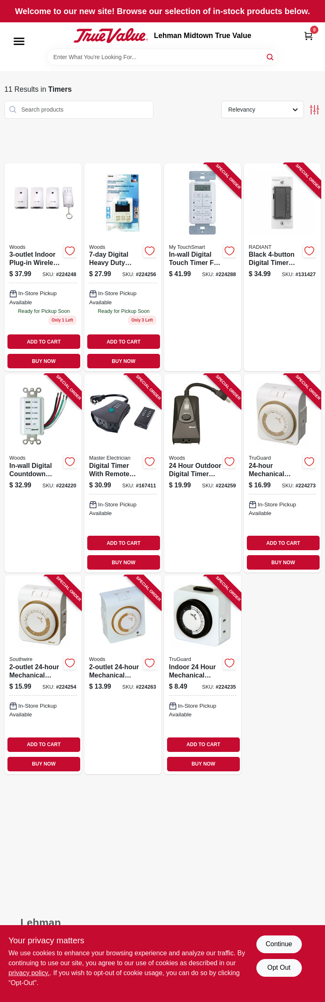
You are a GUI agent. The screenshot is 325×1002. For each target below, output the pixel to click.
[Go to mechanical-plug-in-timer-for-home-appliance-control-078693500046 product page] (43, 674)
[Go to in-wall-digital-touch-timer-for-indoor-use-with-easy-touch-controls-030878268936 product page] (202, 267)
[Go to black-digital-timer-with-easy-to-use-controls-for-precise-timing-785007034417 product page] (282, 267)
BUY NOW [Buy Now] (43, 361)
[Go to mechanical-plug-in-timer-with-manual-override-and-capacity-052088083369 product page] (282, 473)
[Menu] (19, 41)
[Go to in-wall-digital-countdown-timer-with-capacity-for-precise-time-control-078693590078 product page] (43, 473)
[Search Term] (162, 57)
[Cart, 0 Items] (308, 35)
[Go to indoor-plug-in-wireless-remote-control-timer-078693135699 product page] (43, 267)
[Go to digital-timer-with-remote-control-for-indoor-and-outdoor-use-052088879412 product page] (122, 473)
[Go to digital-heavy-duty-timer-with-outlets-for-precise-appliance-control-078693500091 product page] (122, 267)
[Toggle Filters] (314, 110)
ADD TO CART (44, 342)
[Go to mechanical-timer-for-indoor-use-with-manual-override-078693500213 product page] (122, 674)
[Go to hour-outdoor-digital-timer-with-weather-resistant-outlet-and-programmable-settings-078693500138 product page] (202, 473)
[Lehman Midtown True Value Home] (111, 35)
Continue (278, 943)
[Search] (271, 56)
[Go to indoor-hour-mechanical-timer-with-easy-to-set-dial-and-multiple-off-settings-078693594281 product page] (202, 674)
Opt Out (278, 967)
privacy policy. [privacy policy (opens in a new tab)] (29, 972)
